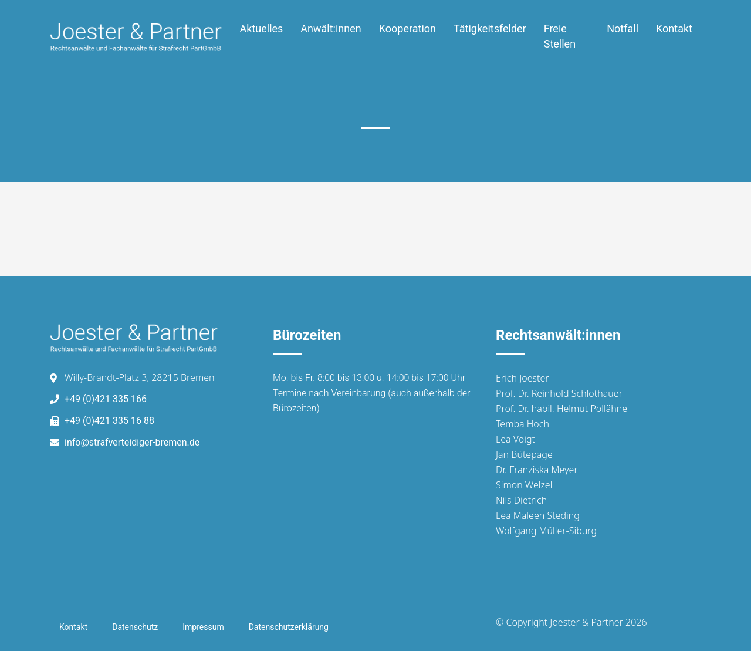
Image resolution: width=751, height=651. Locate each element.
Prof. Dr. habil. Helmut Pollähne (561, 408)
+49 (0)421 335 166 (106, 398)
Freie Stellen (560, 36)
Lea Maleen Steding (538, 515)
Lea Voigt (515, 439)
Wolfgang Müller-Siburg (546, 530)
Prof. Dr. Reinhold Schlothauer (559, 393)
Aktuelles (261, 28)
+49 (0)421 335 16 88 (109, 420)
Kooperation (407, 28)
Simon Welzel (524, 484)
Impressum (203, 627)
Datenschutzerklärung (289, 627)
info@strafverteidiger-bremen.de (132, 442)
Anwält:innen (330, 28)
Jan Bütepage (524, 454)
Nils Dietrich (521, 500)
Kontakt (674, 28)
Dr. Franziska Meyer (537, 469)
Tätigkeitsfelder (490, 28)
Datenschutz (135, 627)
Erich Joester (522, 378)
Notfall (622, 28)
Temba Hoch (522, 423)
